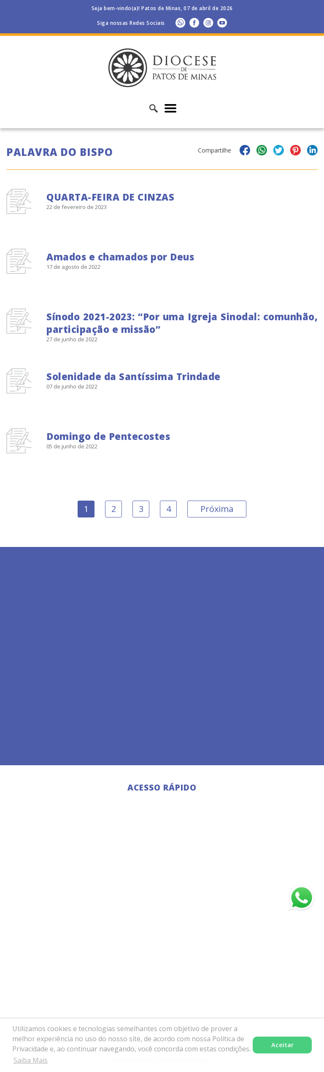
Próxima (216, 509)
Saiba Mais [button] (31, 1060)
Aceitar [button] (282, 1045)
